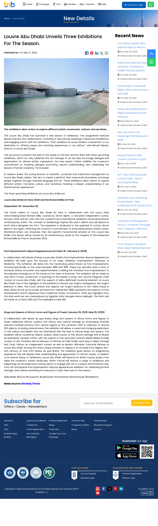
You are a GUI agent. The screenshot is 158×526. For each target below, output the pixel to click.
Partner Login (128, 478)
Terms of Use (78, 420)
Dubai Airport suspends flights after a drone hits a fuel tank (133, 89)
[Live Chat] (151, 60)
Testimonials (100, 420)
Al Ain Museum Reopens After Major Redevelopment (134, 246)
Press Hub (54, 429)
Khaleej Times (31, 383)
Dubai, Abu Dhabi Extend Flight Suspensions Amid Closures (132, 113)
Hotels (29, 4)
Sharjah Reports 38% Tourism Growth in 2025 (131, 157)
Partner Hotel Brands (10, 435)
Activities (71, 4)
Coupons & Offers (80, 425)
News (74, 429)
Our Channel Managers (33, 435)
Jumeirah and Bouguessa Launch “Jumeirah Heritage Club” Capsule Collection (133, 224)
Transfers (90, 4)
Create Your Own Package (57, 435)
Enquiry (97, 429)
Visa (58, 4)
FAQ (6, 425)
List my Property (88, 473)
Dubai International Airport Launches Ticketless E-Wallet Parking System (133, 66)
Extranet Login (87, 478)
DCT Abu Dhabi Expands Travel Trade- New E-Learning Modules (131, 178)
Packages (44, 4)
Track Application (35, 429)
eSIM (103, 4)
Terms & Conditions (36, 420)
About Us (8, 420)
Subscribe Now (142, 402)
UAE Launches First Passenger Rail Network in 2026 (132, 136)
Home (7, 18)
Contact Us (32, 425)
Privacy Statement (58, 420)
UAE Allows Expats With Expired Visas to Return (131, 45)
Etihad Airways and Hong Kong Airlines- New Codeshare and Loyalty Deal (134, 201)
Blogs (52, 425)
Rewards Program (103, 425)
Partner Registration (132, 473)
